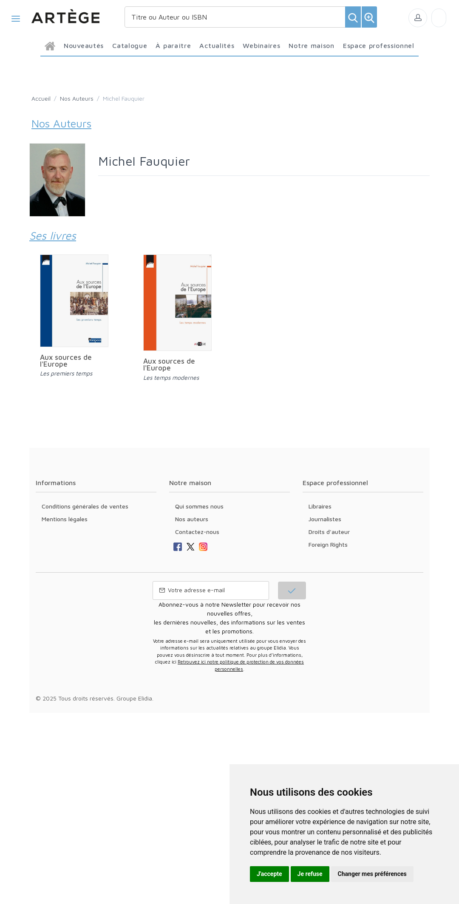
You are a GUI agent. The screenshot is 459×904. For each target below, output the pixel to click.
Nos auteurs (191, 519)
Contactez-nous (197, 531)
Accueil (41, 98)
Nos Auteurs (77, 98)
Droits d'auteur (329, 531)
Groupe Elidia (134, 698)
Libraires (320, 506)
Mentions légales (65, 519)
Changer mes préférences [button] (372, 873)
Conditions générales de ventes (85, 506)
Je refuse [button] (310, 873)
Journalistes (325, 519)
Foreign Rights (328, 544)
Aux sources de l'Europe (66, 360)
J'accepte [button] (269, 873)
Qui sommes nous (199, 506)
